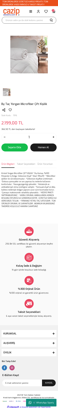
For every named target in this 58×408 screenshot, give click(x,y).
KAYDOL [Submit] (49, 383)
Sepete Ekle (14, 147)
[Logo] (11, 11)
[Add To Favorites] (10, 110)
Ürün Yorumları (45, 164)
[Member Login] (38, 11)
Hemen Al (43, 147)
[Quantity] (29, 137)
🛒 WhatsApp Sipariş (41, 402)
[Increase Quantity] (53, 137)
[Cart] (53, 11)
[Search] (29, 20)
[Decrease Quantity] (5, 137)
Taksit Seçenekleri (26, 164)
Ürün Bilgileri (7, 164)
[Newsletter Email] (29, 383)
